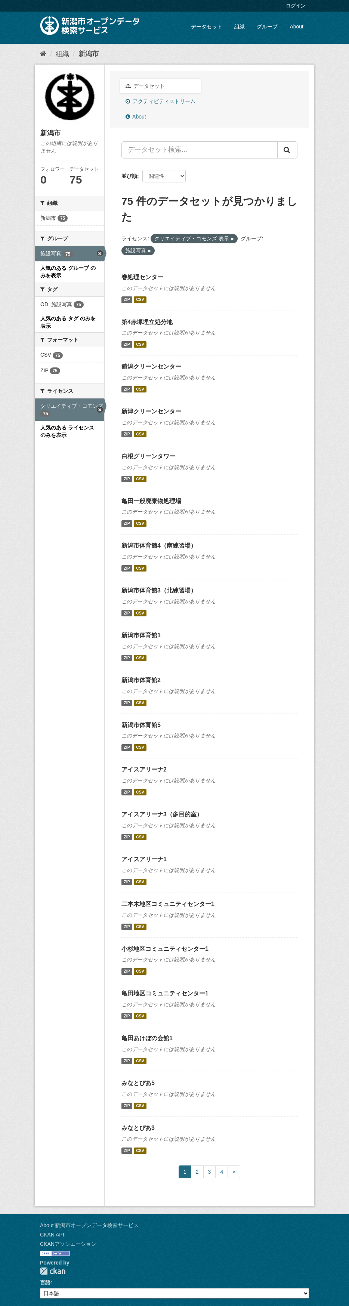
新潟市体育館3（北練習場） (159, 590)
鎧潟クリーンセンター (151, 366)
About (296, 27)
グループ (267, 27)
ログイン (295, 6)
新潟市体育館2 (141, 680)
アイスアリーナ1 (144, 859)
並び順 (129, 176)
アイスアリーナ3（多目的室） (162, 814)
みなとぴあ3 (138, 1128)
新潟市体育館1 (141, 635)
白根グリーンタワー (148, 456)
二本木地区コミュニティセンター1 (167, 904)
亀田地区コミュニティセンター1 (165, 993)
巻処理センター (142, 277)
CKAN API (52, 1235)
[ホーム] (43, 54)
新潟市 (88, 54)
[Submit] (287, 149)
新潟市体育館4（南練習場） (159, 545)
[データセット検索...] (199, 149)
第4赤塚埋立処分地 (147, 322)
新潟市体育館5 (141, 725)
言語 (45, 1282)
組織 (239, 27)
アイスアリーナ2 (144, 769)
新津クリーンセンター (151, 411)
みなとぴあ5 (138, 1083)
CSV (140, 300)
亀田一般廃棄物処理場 (151, 501)
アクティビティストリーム (160, 101)
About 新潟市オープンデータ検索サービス (89, 1225)
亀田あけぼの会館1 (147, 1038)
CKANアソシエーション (68, 1244)
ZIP (127, 300)
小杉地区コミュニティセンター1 (165, 949)
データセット (206, 27)
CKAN (52, 1271)
